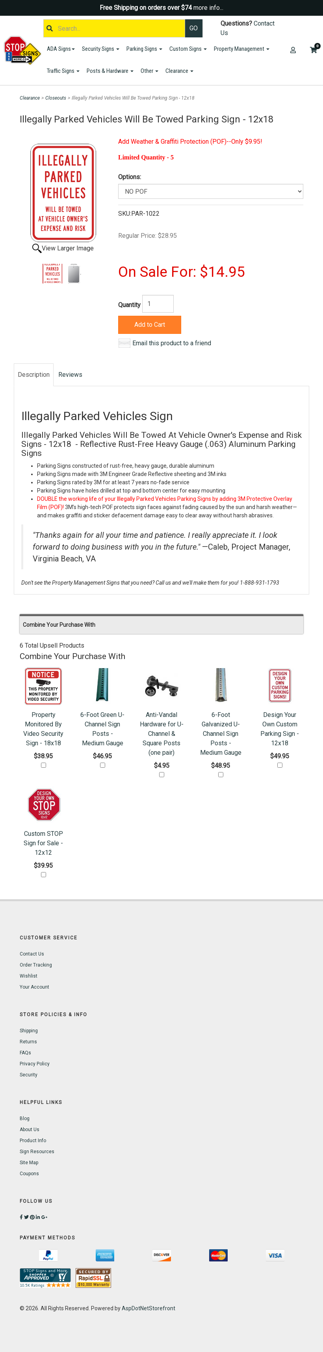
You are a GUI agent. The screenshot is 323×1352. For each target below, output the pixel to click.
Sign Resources (37, 1151)
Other (149, 70)
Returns (28, 1042)
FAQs (25, 1053)
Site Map (29, 1162)
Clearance (179, 70)
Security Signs (100, 48)
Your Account (34, 987)
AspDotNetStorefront (148, 1308)
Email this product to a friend (171, 343)
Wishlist (28, 976)
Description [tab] (34, 374)
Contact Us (32, 954)
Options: (129, 177)
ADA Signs (61, 48)
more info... (208, 7)
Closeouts (55, 98)
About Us (29, 1129)
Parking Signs (144, 48)
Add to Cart (149, 324)
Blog (25, 1118)
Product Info (33, 1140)
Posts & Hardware (110, 70)
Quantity (129, 305)
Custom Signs (188, 48)
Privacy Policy (35, 1064)
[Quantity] (158, 304)
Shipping (29, 1030)
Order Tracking (36, 965)
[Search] (114, 28)
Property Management (241, 48)
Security (28, 1075)
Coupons (29, 1173)
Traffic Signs (63, 70)
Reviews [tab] (70, 374)
